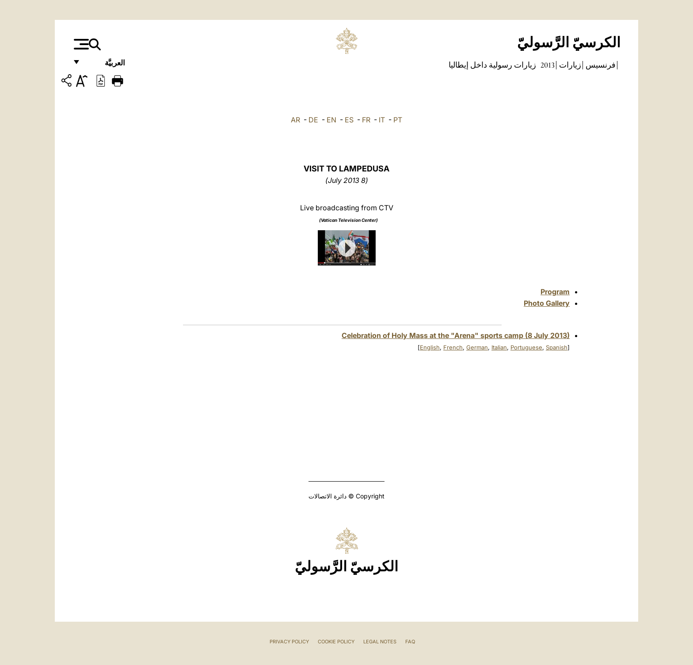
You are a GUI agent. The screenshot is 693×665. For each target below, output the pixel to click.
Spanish (556, 347)
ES (349, 119)
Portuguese (526, 347)
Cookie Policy (336, 641)
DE (313, 119)
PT (397, 119)
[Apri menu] (80, 44)
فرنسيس (600, 65)
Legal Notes (379, 641)
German (477, 347)
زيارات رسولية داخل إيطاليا (492, 65)
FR (366, 119)
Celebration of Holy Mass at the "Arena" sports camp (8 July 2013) (456, 335)
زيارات (569, 65)
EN (331, 119)
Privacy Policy (289, 641)
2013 (547, 65)
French (453, 347)
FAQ (410, 641)
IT (382, 119)
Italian (499, 347)
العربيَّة (105, 65)
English (430, 347)
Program (555, 291)
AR (295, 119)
